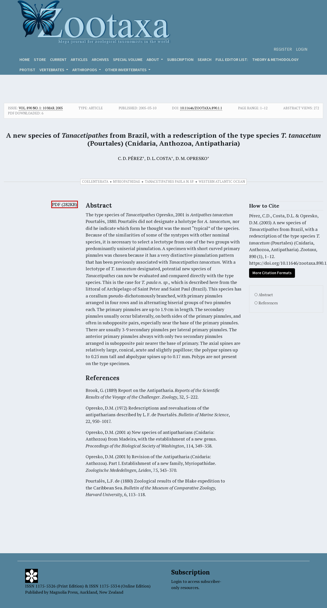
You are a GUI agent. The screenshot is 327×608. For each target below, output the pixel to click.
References (268, 303)
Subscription (180, 59)
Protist (27, 69)
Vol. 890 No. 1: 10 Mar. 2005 (41, 108)
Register (283, 49)
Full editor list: (232, 59)
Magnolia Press (63, 592)
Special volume (127, 59)
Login (302, 49)
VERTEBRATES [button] (52, 69)
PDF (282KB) (64, 204)
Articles (79, 59)
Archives (100, 59)
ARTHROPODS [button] (85, 69)
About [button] (153, 59)
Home (24, 59)
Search (204, 59)
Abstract (266, 294)
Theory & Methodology (275, 59)
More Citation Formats (272, 272)
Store (40, 59)
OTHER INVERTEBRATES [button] (126, 69)
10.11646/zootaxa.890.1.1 (201, 108)
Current (58, 59)
